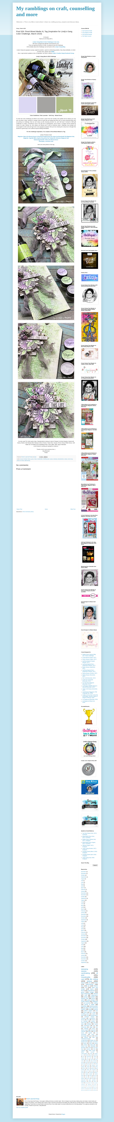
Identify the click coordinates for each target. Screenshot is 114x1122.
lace (94, 1031)
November (83, 873)
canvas (96, 1024)
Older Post (72, 509)
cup (90, 1076)
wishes (96, 1043)
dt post (21, 459)
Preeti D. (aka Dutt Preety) (32, 1098)
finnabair (25, 459)
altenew (86, 1037)
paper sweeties (92, 1079)
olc (87, 1059)
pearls (84, 1043)
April (82, 886)
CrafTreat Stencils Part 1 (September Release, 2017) (88, 665)
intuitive (90, 1088)
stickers (93, 1019)
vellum (96, 1066)
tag (72, 459)
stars (86, 1075)
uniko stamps (93, 1060)
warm (82, 1062)
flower (82, 1015)
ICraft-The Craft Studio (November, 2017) (87, 680)
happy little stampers (91, 1069)
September (83, 877)
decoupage (83, 1036)
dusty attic (92, 1044)
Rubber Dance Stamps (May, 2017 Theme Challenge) (89, 655)
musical (88, 1085)
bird (94, 1049)
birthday (89, 1024)
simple (87, 1060)
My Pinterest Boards (87, 34)
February (83, 889)
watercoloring (27, 460)
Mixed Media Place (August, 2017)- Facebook (88, 843)
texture (18, 460)
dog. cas (94, 1087)
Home (46, 509)
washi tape (83, 1022)
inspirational (91, 990)
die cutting (94, 979)
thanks (96, 1036)
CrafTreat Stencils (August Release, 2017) (88, 661)
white (97, 1063)
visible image (91, 1050)
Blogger (63, 1114)
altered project (84, 1030)
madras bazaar (88, 1074)
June (82, 882)
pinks (95, 1081)
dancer (94, 1076)
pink (94, 1025)
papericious (83, 1081)
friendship (93, 1046)
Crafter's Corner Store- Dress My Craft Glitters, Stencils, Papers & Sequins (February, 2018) (90, 696)
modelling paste (46, 459)
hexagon (94, 1062)
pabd (94, 1022)
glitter (89, 1031)
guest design (91, 1000)
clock (87, 1072)
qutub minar (89, 1090)
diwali (87, 1054)
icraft (89, 1047)
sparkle (90, 1033)
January (83, 891)
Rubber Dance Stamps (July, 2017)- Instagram (89, 840)
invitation (94, 1088)
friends (82, 1057)
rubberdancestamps (85, 1038)
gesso (32, 459)
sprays (51, 459)
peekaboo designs (89, 1016)
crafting (96, 1003)
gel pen (88, 1078)
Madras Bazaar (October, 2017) (89, 673)
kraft (84, 1065)
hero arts (89, 1057)
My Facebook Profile (87, 30)
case (86, 1076)
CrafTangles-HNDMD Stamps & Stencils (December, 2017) (89, 686)
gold (91, 1054)
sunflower (94, 1090)
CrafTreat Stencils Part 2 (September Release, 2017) (88, 671)
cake (82, 1076)
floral (82, 990)
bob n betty (92, 1012)
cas (86, 987)
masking (83, 1059)
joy (95, 1078)
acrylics (85, 1044)
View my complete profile (22, 1107)
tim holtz (22, 460)
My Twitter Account (86, 36)
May (82, 884)
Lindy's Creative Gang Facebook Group (63, 53)
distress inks (84, 998)
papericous (94, 1085)
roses (82, 1082)
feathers (83, 1078)
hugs (95, 1057)
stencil (69, 459)
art (88, 986)
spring (88, 1063)
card (82, 979)
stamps (65, 459)
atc (89, 1022)
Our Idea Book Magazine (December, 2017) (88, 683)
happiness (90, 1084)
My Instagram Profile (87, 32)
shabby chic (93, 1040)
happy (91, 1027)
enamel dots (84, 1046)
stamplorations (61, 459)
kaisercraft (83, 1079)
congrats (91, 1072)
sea (83, 1056)
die (97, 1010)
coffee (94, 1056)
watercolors (94, 995)
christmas (83, 1018)
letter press (83, 1090)
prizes (93, 1028)
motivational (86, 1025)
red (95, 1071)
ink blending (84, 1021)
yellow (82, 1052)
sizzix (93, 1034)
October (83, 875)
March (82, 887)
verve (92, 1063)
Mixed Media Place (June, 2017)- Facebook (88, 837)
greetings (96, 1054)
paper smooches (94, 1041)
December (83, 871)
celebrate (83, 1031)
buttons (84, 1068)
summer (88, 1049)
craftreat (83, 1050)
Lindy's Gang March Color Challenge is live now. (46, 42)
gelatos (92, 1068)
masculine (93, 1030)
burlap (82, 1072)
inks (92, 1078)
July (82, 880)
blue (88, 1019)
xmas (82, 1024)
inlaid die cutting (84, 1088)
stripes (90, 1075)
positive (93, 1021)
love (97, 1027)
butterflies (84, 1006)
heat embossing (85, 993)
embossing (83, 1027)
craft (85, 995)
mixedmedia (39, 459)
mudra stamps (85, 1001)
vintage (92, 992)
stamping (55, 459)
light (95, 1084)
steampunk (89, 1056)
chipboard (95, 1001)
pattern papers (88, 1010)
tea (92, 1066)
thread (82, 1019)
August (82, 878)
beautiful (92, 1052)
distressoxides (94, 1006)
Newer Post (19, 509)
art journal (87, 1003)
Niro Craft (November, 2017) (89, 678)
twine (90, 1043)
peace (90, 1081)
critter (91, 1053)
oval (92, 1071)
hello (90, 1062)
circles (91, 1082)
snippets (82, 1087)
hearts (82, 1071)
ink (89, 983)
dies (82, 986)
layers (92, 989)
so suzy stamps (89, 1087)
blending (86, 1082)
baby (93, 1037)
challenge (86, 1028)
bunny (95, 1075)
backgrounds (84, 1041)
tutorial (96, 1009)
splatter (93, 996)
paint (82, 1000)
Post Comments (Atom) (28, 511)
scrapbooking (84, 1040)
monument (83, 1085)
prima (93, 998)
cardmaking (85, 973)
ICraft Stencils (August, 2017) (89, 657)
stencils (96, 993)
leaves (82, 1033)
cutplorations (92, 1018)
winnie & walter (89, 1004)
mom (88, 1065)
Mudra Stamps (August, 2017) (89, 659)
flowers (29, 459)
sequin (93, 1014)
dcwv (88, 1068)
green (90, 1036)
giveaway (83, 1047)
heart (86, 1062)
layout (85, 1012)
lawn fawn (83, 1063)
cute (87, 1015)
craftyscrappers (84, 1053)
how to (87, 1071)
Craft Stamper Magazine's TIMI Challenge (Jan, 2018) (89, 692)
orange (88, 1066)
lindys (35, 459)
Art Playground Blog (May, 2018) (90, 699)
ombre (91, 1059)
